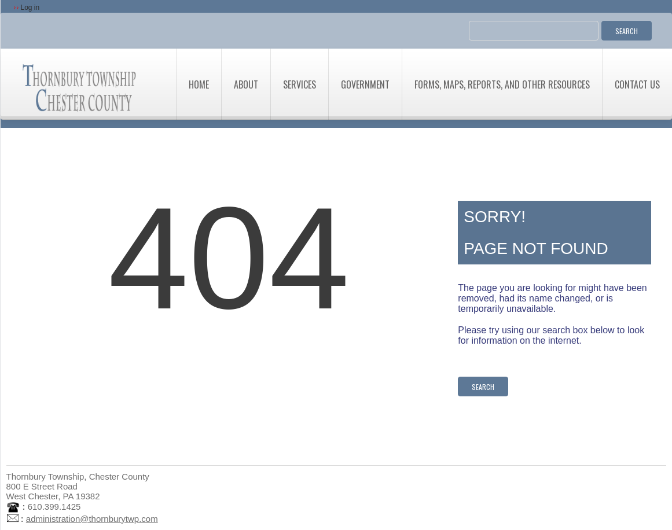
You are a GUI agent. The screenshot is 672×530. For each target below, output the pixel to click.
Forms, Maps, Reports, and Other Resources (502, 84)
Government (365, 84)
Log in (30, 7)
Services (299, 84)
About (246, 84)
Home (199, 84)
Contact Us (637, 84)
